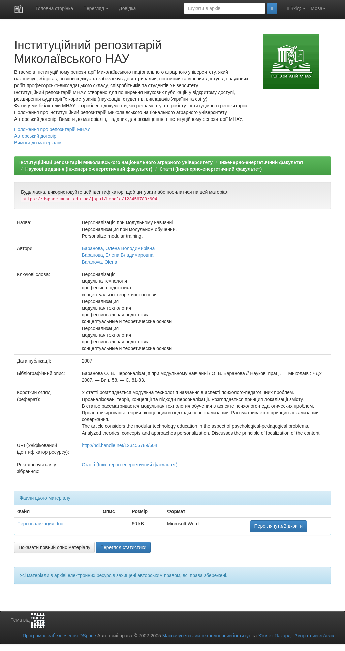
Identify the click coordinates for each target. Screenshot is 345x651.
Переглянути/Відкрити (278, 526)
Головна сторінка (53, 8)
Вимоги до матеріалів (37, 142)
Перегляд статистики (123, 547)
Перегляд (96, 8)
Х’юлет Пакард (274, 635)
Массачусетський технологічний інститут (206, 635)
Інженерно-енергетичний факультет (262, 162)
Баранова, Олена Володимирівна (118, 248)
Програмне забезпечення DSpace (59, 635)
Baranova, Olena (99, 262)
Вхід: (296, 8)
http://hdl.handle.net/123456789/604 (119, 445)
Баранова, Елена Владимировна (117, 255)
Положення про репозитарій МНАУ (52, 129)
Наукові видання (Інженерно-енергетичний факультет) (88, 169)
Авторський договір (35, 136)
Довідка (127, 8)
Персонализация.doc (40, 523)
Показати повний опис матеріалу (54, 547)
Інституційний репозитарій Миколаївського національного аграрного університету (116, 162)
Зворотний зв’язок (314, 635)
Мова (318, 8)
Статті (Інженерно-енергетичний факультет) (211, 169)
